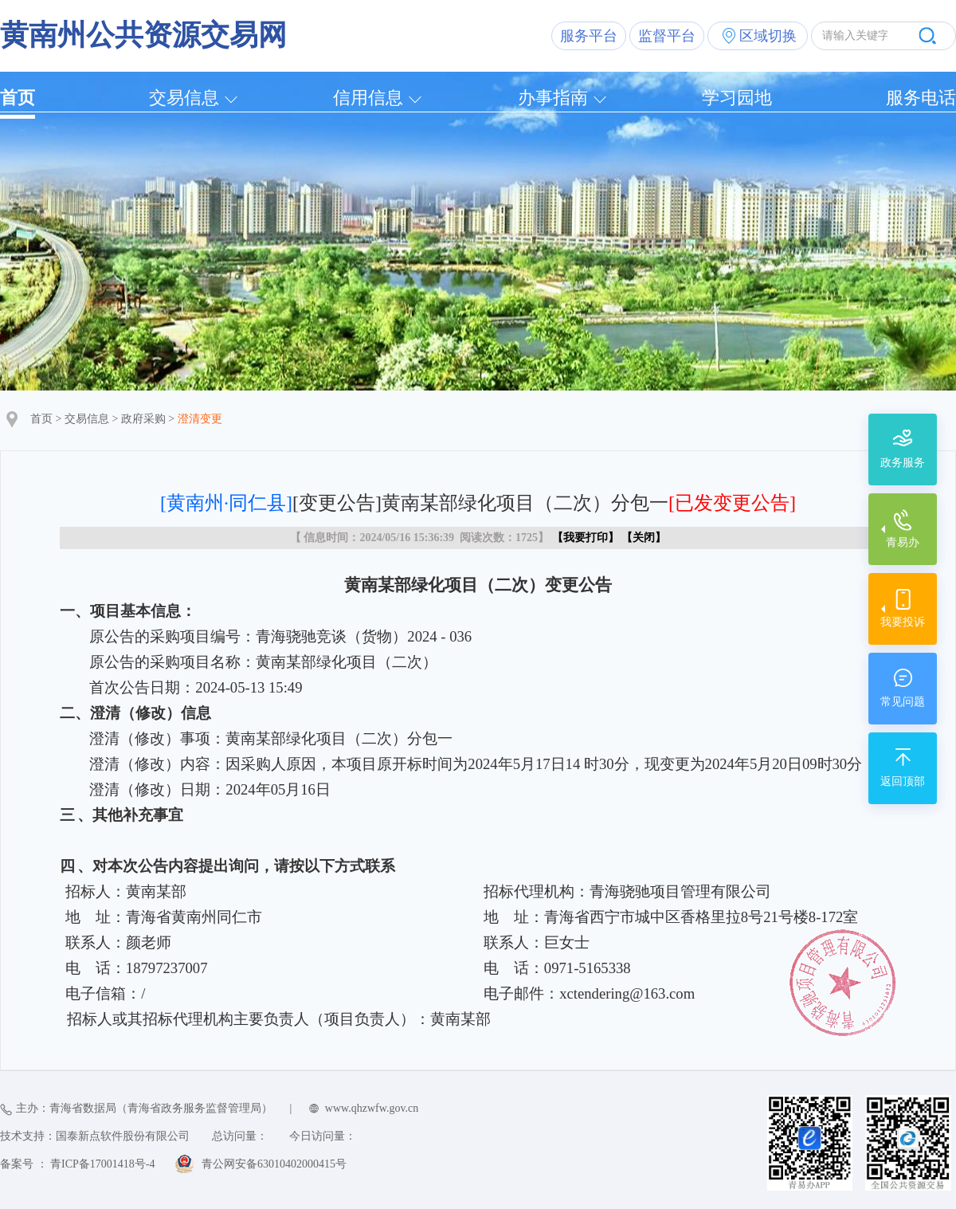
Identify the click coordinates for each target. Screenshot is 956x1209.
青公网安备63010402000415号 (274, 1164)
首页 (17, 98)
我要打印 (585, 538)
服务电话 (921, 98)
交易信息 (184, 98)
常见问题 (902, 702)
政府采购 (143, 419)
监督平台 (666, 36)
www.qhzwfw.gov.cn (371, 1108)
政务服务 (902, 463)
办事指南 (553, 98)
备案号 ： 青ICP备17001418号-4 (77, 1164)
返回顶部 (902, 781)
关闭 (644, 538)
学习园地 (737, 98)
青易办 (902, 542)
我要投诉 (902, 622)
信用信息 (368, 98)
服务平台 (588, 36)
